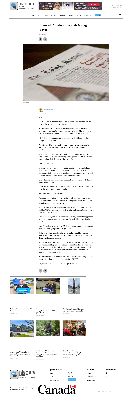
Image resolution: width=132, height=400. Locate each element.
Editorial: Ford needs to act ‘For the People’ (21, 310)
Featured (71, 376)
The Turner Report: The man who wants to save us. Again (73, 310)
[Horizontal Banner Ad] (70, 6)
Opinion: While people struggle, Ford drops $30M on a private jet (48, 311)
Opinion (70, 373)
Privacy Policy (91, 377)
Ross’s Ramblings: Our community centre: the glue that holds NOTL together (73, 353)
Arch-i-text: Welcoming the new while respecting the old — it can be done (21, 354)
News (51, 377)
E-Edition (72, 380)
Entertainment (54, 380)
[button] (120, 15)
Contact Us (90, 373)
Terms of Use (91, 380)
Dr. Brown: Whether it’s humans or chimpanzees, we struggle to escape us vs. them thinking (47, 354)
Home (51, 373)
